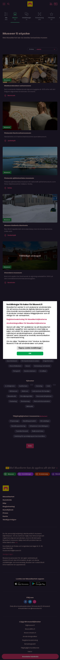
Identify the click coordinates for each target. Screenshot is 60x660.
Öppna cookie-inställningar (30, 348)
